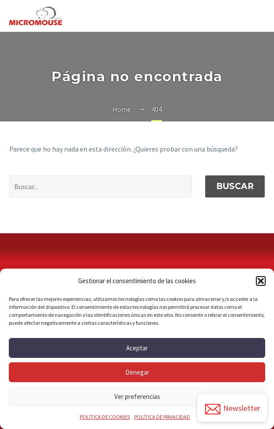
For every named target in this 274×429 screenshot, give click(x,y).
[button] (260, 281)
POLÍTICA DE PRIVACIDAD (162, 417)
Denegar (137, 372)
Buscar (235, 186)
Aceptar (137, 348)
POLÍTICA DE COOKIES (105, 417)
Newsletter (232, 409)
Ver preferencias (137, 396)
